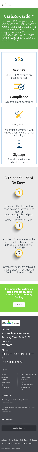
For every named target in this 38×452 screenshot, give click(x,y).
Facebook (6, 440)
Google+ (35, 440)
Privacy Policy (27, 443)
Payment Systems (27, 384)
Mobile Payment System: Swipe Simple (15, 400)
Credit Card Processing (28, 374)
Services (4, 380)
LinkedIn (25, 440)
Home (4, 374)
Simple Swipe (25, 377)
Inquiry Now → (19, 428)
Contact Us (19, 304)
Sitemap (17, 443)
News (3, 385)
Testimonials (6, 382)
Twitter (16, 440)
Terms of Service (7, 443)
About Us (5, 377)
